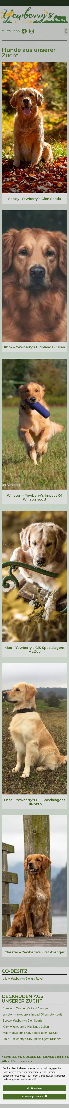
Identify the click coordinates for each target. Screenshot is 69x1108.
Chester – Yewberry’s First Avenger (35, 952)
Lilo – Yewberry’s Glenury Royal (23, 978)
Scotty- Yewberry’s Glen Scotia (34, 199)
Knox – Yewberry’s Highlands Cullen (34, 347)
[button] (66, 31)
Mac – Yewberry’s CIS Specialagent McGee (35, 650)
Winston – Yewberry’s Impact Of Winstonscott (34, 498)
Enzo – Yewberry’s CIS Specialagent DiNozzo (34, 802)
